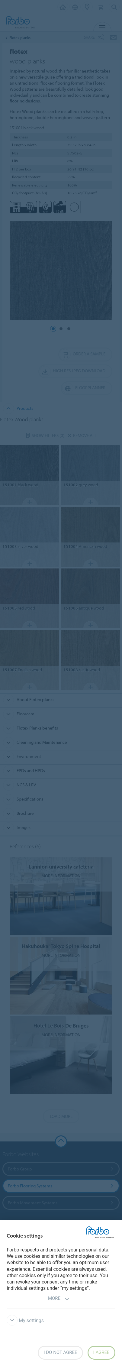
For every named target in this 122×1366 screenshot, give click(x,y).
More (58, 1299)
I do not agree (60, 1352)
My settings (25, 1320)
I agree (101, 1352)
